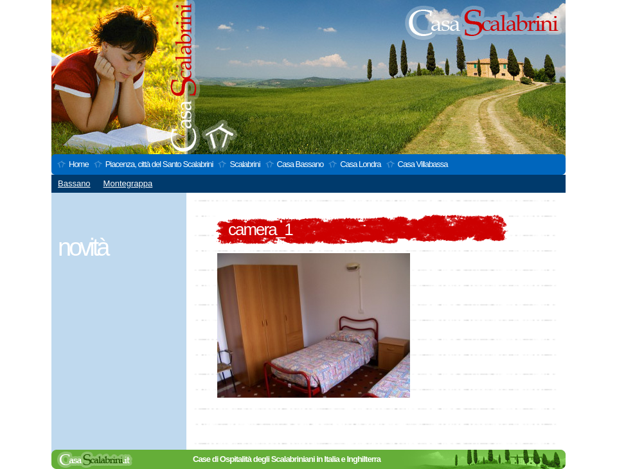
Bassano (74, 183)
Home (79, 164)
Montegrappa (128, 183)
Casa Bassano (300, 164)
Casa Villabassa (423, 164)
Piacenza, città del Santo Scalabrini (159, 164)
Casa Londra (360, 164)
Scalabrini (244, 164)
